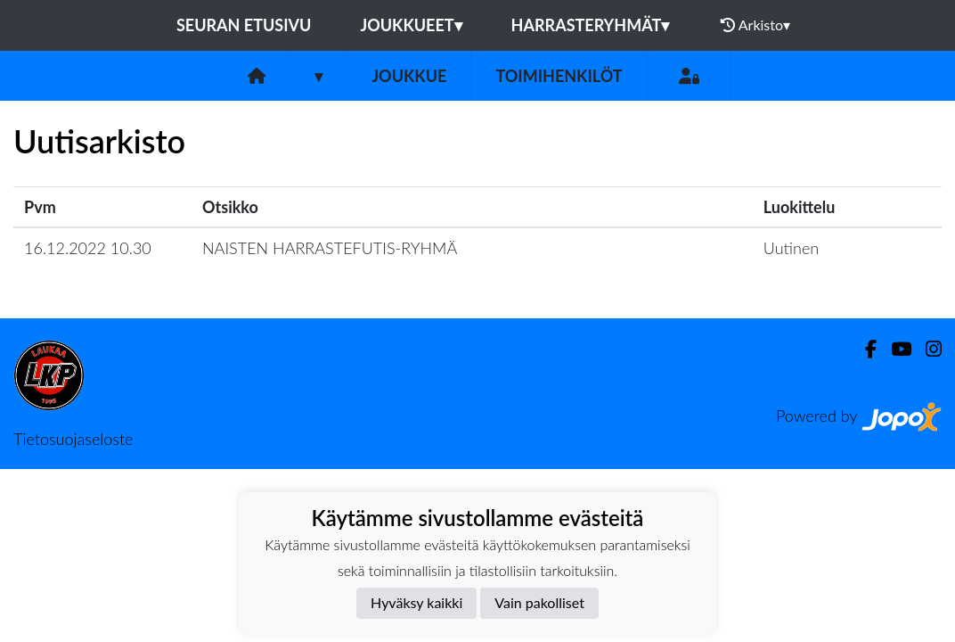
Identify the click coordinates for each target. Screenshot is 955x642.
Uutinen (791, 248)
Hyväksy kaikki (416, 602)
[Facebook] (864, 349)
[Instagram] (926, 349)
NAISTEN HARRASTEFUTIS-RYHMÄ (329, 248)
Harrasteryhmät (590, 25)
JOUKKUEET (410, 25)
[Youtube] (894, 349)
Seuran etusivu (244, 25)
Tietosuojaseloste (73, 439)
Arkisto (755, 25)
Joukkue (408, 76)
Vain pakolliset (539, 602)
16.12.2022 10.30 (87, 248)
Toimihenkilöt (558, 76)
